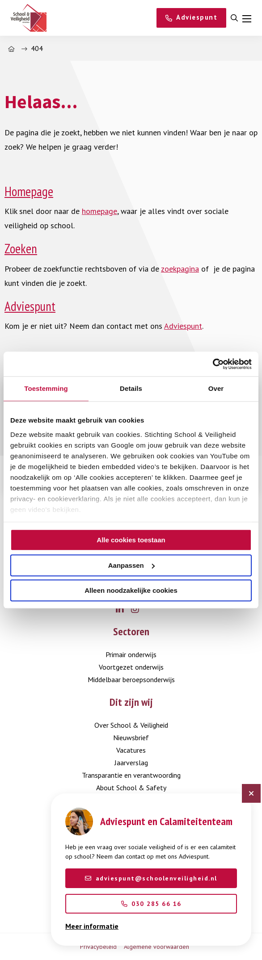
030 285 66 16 (151, 904)
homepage (99, 211)
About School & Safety (131, 787)
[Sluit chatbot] (251, 793)
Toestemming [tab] (46, 388)
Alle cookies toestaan (131, 540)
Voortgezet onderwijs (131, 666)
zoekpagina (180, 269)
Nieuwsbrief (131, 737)
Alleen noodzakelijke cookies (131, 590)
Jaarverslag (131, 762)
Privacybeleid (98, 947)
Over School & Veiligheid (131, 725)
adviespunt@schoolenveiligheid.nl (151, 878)
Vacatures (131, 750)
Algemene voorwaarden (156, 947)
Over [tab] (216, 388)
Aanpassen (131, 565)
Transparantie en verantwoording (131, 775)
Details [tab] (131, 388)
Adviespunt (29, 306)
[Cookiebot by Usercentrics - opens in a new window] (212, 364)
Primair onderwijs (131, 654)
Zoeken (20, 248)
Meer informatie (91, 926)
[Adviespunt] (191, 18)
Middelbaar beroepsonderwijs (131, 679)
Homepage (28, 191)
